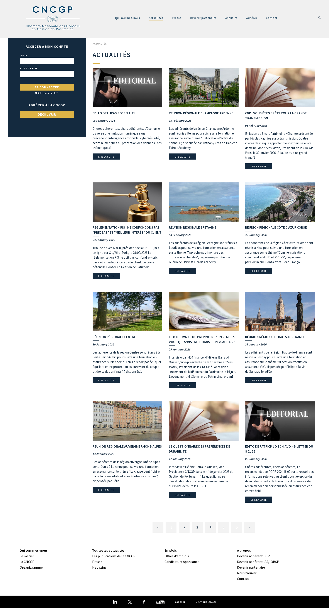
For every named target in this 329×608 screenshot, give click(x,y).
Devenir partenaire (203, 18)
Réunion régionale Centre (114, 337)
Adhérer (251, 18)
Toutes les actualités (108, 550)
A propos (244, 550)
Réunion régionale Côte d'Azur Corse (276, 227)
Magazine (99, 567)
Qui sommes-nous (127, 18)
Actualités (156, 18)
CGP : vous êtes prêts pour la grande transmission (276, 115)
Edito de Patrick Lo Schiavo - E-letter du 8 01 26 (279, 448)
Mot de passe (29, 68)
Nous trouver (246, 573)
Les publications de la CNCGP (114, 556)
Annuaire (231, 18)
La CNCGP (27, 561)
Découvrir (47, 114)
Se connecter (47, 87)
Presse (176, 18)
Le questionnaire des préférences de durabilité (199, 448)
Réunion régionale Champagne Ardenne (201, 113)
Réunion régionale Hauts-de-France (275, 337)
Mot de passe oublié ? (47, 93)
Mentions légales (206, 602)
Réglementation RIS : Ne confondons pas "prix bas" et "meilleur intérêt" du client (127, 229)
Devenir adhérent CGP (253, 556)
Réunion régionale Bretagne (192, 227)
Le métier (27, 556)
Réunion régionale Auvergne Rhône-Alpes (127, 446)
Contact (271, 18)
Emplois (170, 550)
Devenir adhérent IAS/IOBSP (258, 561)
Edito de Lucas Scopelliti (114, 113)
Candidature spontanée (181, 561)
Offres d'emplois (176, 556)
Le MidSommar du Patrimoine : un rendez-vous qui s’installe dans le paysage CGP (202, 339)
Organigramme (31, 567)
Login (23, 55)
